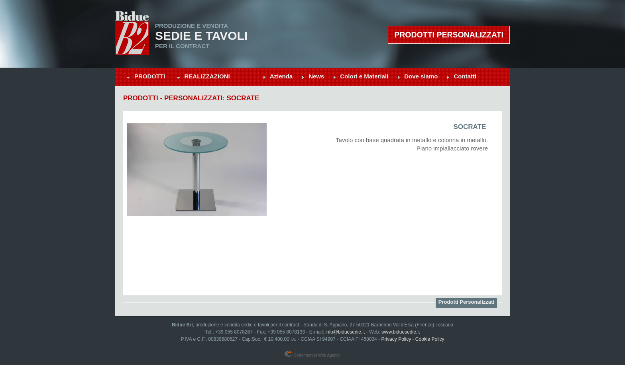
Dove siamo (421, 76)
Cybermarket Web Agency (312, 355)
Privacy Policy (396, 339)
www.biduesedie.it (400, 332)
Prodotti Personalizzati (466, 302)
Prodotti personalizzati (448, 34)
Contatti (465, 76)
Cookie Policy (429, 339)
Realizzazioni (207, 76)
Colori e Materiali (364, 76)
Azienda (281, 76)
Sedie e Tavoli (201, 35)
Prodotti (149, 76)
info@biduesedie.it (345, 332)
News (316, 76)
